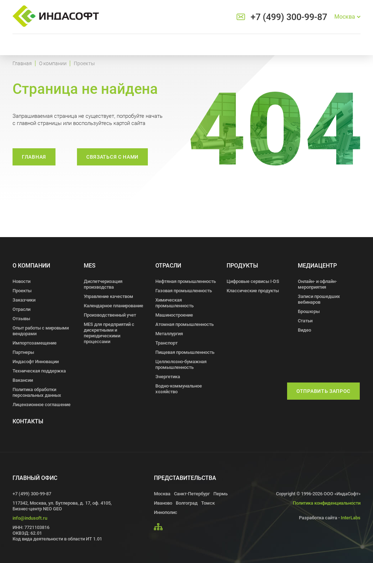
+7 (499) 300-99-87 (289, 17)
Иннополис (165, 512)
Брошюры (309, 311)
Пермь (220, 493)
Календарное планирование (113, 305)
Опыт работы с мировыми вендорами (41, 330)
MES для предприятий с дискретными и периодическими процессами (109, 333)
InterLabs (350, 517)
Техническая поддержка (39, 371)
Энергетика (167, 376)
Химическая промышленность (174, 302)
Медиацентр (317, 265)
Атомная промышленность (184, 324)
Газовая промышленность (183, 290)
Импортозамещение (35, 343)
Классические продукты (253, 290)
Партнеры (23, 352)
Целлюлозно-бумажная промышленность (181, 364)
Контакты (28, 421)
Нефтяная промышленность (185, 281)
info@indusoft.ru (30, 518)
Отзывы (21, 318)
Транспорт (166, 343)
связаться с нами (112, 157)
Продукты (242, 265)
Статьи (305, 320)
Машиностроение (174, 315)
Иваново (163, 503)
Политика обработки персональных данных (37, 392)
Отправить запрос (323, 391)
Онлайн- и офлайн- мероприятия (317, 284)
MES (90, 265)
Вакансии (23, 380)
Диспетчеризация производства (103, 284)
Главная (22, 63)
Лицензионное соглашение (42, 404)
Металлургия (169, 333)
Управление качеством (108, 296)
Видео (304, 330)
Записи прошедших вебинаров (319, 299)
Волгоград (187, 503)
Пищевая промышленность (184, 352)
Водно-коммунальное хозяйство (178, 388)
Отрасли (21, 309)
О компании (53, 63)
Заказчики (24, 300)
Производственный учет (110, 315)
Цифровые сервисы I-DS (253, 281)
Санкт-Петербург (192, 493)
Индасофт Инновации (36, 361)
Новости (21, 281)
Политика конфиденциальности (326, 503)
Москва (162, 493)
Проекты (22, 290)
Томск (208, 503)
